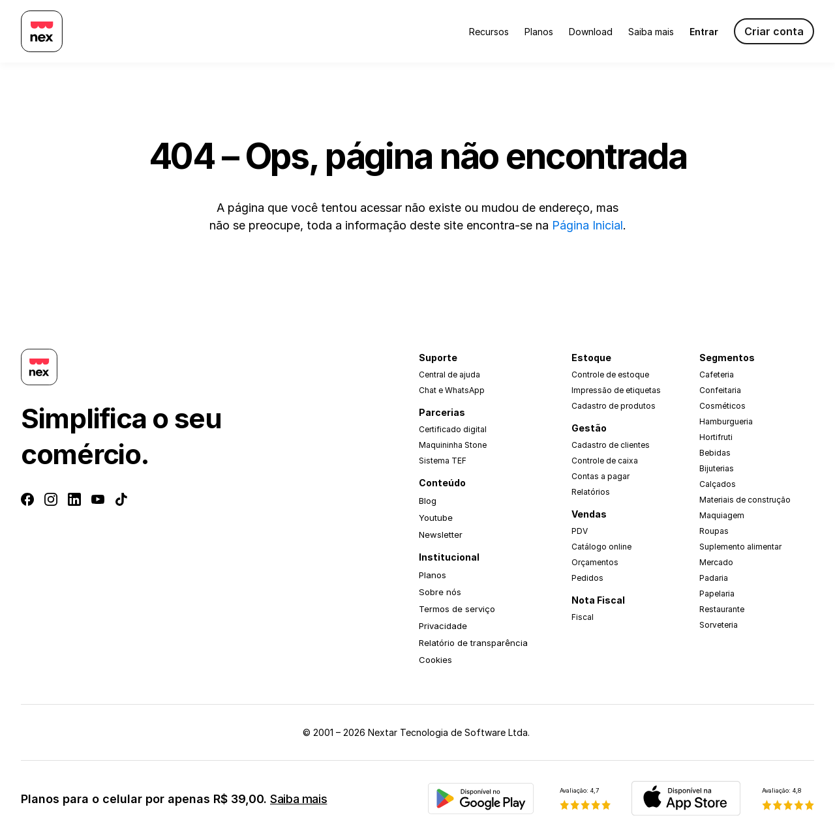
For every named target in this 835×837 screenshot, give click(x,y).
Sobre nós (440, 592)
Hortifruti (716, 437)
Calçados (717, 484)
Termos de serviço (457, 609)
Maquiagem (721, 515)
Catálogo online (601, 546)
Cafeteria (716, 374)
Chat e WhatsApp (452, 390)
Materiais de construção (745, 500)
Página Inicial (587, 225)
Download (591, 31)
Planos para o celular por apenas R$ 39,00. (174, 799)
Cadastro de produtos (613, 406)
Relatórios (590, 492)
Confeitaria (720, 390)
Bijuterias (716, 468)
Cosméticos (722, 406)
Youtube (436, 517)
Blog (427, 500)
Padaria (713, 578)
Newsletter (441, 534)
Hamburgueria (726, 421)
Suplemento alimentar (740, 546)
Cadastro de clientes (610, 445)
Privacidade (443, 626)
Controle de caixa (604, 460)
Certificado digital (453, 429)
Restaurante (721, 609)
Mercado (716, 562)
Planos (538, 31)
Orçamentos (594, 562)
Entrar (704, 31)
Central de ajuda (449, 374)
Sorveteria (718, 625)
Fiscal (582, 617)
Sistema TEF (442, 460)
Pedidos (587, 578)
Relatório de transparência (473, 643)
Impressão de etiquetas (616, 390)
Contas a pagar (600, 476)
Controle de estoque (610, 374)
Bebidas (715, 453)
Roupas (714, 531)
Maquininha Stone (453, 445)
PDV (579, 531)
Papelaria (717, 593)
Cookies (435, 659)
